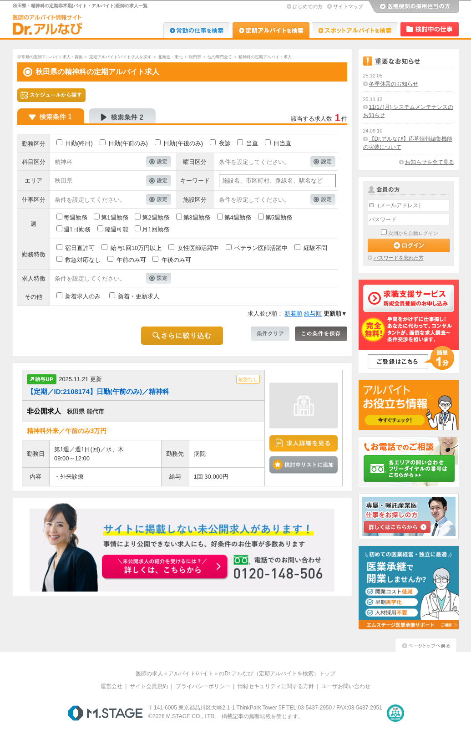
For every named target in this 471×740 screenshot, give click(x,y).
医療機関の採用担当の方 (413, 7)
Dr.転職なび (196, 30)
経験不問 (315, 248)
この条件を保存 (321, 334)
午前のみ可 (131, 259)
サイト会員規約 (149, 686)
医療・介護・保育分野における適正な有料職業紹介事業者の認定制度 (395, 713)
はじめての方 (308, 6)
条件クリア (270, 334)
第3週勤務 (196, 217)
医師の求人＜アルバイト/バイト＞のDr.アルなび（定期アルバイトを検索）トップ (235, 673)
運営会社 (111, 686)
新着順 (293, 313)
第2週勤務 (155, 217)
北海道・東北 (170, 57)
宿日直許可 (80, 248)
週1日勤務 (77, 229)
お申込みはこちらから (166, 567)
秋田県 (195, 57)
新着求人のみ (83, 296)
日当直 (282, 143)
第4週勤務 (237, 217)
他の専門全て (220, 57)
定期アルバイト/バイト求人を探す (120, 57)
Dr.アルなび (271, 30)
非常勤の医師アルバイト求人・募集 (50, 57)
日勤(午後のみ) (183, 143)
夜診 (225, 143)
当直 (252, 143)
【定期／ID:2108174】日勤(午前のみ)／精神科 (98, 391)
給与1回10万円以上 (136, 248)
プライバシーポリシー (203, 686)
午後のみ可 (176, 259)
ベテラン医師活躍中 (261, 248)
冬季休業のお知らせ (393, 84)
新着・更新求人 (138, 296)
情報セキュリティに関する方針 (276, 686)
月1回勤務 (155, 229)
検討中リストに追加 (303, 464)
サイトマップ (348, 6)
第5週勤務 (278, 217)
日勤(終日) (79, 143)
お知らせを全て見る (429, 162)
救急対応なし (83, 259)
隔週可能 (116, 229)
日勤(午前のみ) (128, 143)
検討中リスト (429, 29)
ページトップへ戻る (426, 644)
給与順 (313, 313)
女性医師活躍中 (198, 248)
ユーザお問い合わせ (345, 686)
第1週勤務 (114, 217)
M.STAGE (105, 713)
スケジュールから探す (51, 95)
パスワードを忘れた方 (399, 257)
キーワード (195, 180)
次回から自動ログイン (413, 233)
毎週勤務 (75, 217)
